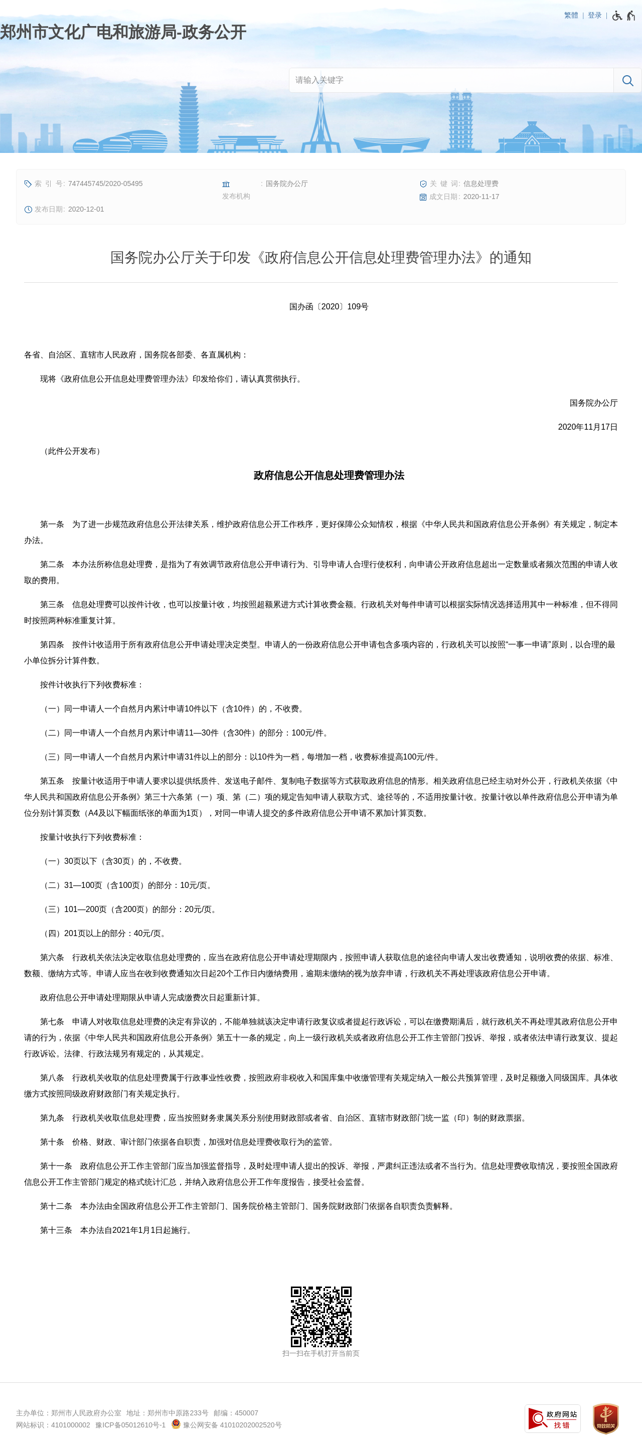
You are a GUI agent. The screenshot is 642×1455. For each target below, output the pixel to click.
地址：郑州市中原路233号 (167, 1413)
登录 (595, 15)
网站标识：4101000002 (53, 1425)
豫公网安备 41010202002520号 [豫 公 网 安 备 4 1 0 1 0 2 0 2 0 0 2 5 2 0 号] (226, 1424)
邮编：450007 (236, 1413)
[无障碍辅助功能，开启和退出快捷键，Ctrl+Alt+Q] (624, 16)
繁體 (571, 15)
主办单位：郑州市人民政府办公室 (68, 1413)
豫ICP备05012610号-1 (130, 1425)
